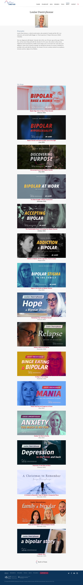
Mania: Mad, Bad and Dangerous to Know (41, 406)
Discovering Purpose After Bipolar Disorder (41, 170)
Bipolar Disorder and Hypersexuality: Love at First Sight (41, 140)
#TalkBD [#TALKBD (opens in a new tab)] (19, 573)
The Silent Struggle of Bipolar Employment (41, 199)
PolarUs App (45, 4)
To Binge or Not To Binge (41, 377)
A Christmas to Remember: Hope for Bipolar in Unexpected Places (41, 495)
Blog (51, 4)
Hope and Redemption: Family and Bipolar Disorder (41, 524)
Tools (62, 4)
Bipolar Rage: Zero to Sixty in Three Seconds (41, 111)
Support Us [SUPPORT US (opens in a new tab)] (44, 573)
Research (56, 4)
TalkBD (38, 4)
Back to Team (41, 562)
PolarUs (35, 573)
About (67, 4)
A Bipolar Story (41, 554)
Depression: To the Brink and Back (41, 465)
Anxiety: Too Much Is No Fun (41, 436)
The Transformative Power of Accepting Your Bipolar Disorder (41, 229)
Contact (73, 4)
